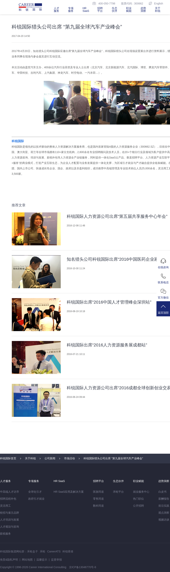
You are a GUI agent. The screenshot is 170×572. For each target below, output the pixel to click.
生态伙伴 (114, 9)
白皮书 (162, 491)
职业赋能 (129, 9)
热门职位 (138, 498)
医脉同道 (98, 491)
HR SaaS (86, 9)
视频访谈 (163, 519)
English (156, 3)
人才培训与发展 (9, 519)
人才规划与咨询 (9, 526)
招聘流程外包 (8, 498)
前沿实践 (163, 505)
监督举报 (56, 559)
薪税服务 (5, 533)
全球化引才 (35, 491)
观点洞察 (163, 512)
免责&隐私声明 (9, 559)
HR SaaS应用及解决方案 (69, 491)
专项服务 (70, 9)
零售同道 (98, 498)
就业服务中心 (141, 491)
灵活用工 (5, 505)
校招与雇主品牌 (9, 512)
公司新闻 (49, 458)
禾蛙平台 (118, 491)
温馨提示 (41, 559)
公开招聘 (138, 505)
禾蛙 (42, 551)
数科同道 (98, 505)
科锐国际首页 (8, 458)
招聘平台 (100, 9)
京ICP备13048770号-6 (82, 567)
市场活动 (69, 458)
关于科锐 (157, 9)
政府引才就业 (36, 498)
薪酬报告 (163, 498)
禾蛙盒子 (32, 551)
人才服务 (56, 9)
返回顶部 (163, 309)
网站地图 (27, 559)
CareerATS (54, 551)
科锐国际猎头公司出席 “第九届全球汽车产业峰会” (113, 458)
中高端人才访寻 (9, 491)
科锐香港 (67, 551)
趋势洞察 (143, 9)
